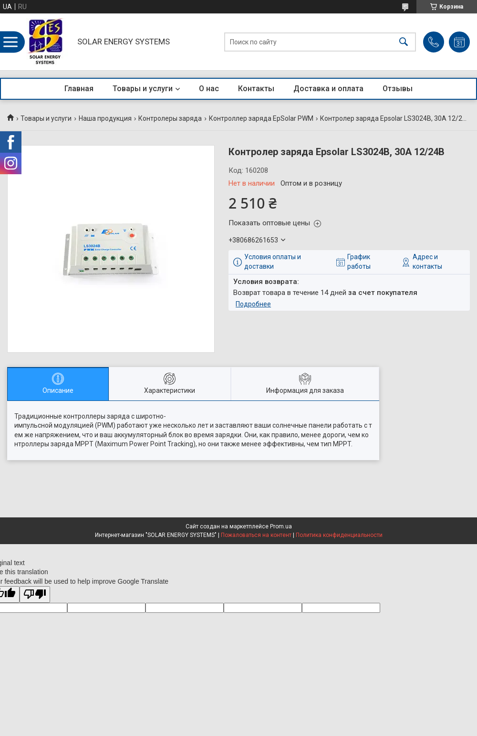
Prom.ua (281, 526)
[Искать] (403, 42)
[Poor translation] (35, 594)
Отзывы (398, 88)
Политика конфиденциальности (339, 535)
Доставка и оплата (328, 88)
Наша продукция (105, 118)
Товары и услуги (143, 88)
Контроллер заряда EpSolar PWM (261, 118)
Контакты (256, 88)
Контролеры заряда (170, 118)
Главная (78, 88)
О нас (209, 88)
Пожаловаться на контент (256, 535)
